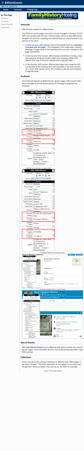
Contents (18, 9)
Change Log (32, 9)
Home (5, 9)
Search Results (7, 24)
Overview (4, 18)
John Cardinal (58, 371)
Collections (5, 27)
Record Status (36, 347)
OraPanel (4, 21)
